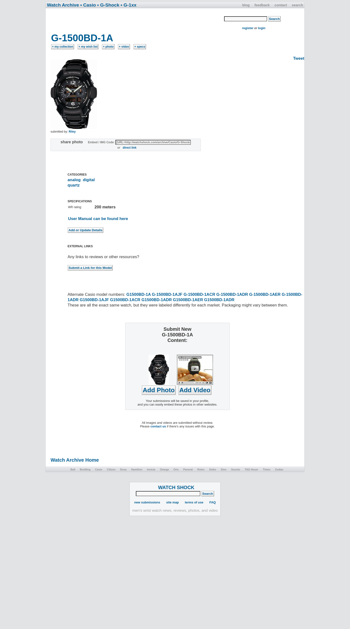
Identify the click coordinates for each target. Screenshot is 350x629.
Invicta (151, 469)
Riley (72, 131)
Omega (164, 469)
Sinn (223, 469)
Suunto (235, 469)
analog (74, 180)
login (261, 28)
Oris (176, 469)
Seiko (212, 469)
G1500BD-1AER (188, 300)
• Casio (88, 5)
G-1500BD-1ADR (232, 294)
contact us (158, 426)
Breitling (85, 469)
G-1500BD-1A (82, 38)
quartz (74, 185)
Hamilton (136, 469)
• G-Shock (108, 5)
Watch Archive (63, 5)
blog (246, 5)
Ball (72, 469)
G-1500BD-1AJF (167, 294)
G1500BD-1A (138, 294)
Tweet (298, 58)
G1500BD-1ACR (125, 300)
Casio (98, 469)
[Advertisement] (135, 20)
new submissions (147, 502)
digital (89, 180)
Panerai (188, 469)
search (297, 5)
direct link (130, 147)
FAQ (213, 502)
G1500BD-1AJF (94, 300)
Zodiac (279, 469)
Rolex (200, 469)
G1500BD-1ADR (156, 300)
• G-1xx (128, 5)
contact (280, 5)
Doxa (123, 469)
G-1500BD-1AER (264, 294)
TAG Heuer (251, 469)
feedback (262, 5)
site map (172, 502)
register (248, 28)
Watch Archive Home (75, 460)
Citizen (111, 469)
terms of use (194, 502)
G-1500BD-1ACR (199, 294)
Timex (267, 469)
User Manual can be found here (98, 218)
